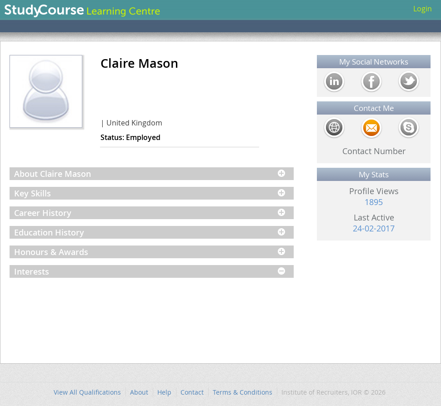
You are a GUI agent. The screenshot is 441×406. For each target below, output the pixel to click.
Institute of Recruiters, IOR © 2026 (333, 392)
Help (164, 392)
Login (422, 9)
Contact (192, 392)
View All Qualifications (87, 392)
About (139, 392)
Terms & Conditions (242, 392)
